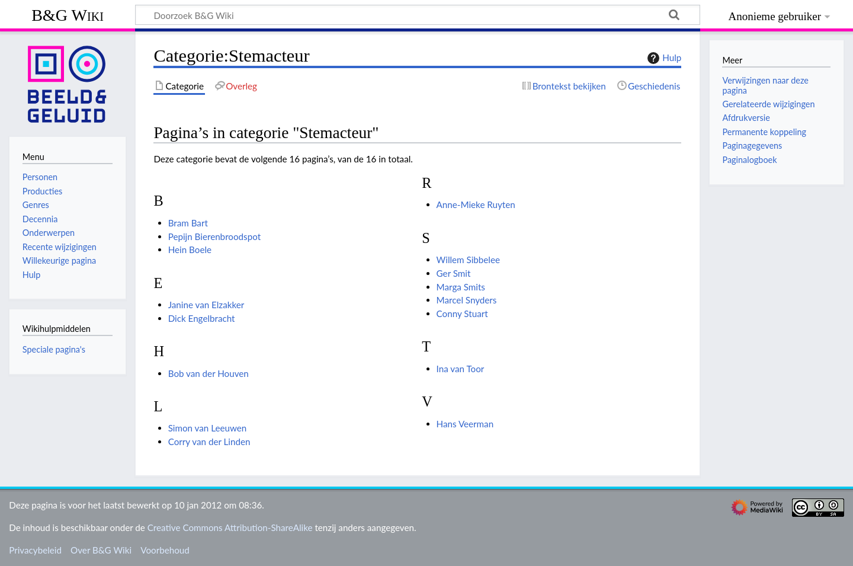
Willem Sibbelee (468, 259)
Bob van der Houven (208, 373)
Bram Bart (188, 223)
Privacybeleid (35, 550)
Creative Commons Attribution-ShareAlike (230, 527)
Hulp (662, 58)
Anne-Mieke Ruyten (476, 204)
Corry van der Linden (209, 441)
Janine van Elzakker (206, 304)
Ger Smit (454, 273)
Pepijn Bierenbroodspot (214, 236)
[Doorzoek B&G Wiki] (418, 14)
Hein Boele (189, 249)
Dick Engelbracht (201, 318)
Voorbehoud (164, 550)
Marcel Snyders (467, 300)
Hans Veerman (465, 423)
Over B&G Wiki (101, 550)
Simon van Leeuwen (207, 428)
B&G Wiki (67, 15)
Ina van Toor (461, 368)
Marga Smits (461, 287)
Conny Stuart (462, 313)
